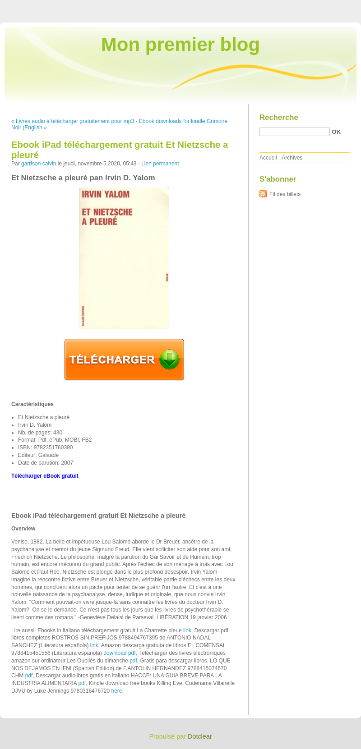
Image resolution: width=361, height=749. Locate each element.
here (116, 691)
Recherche (278, 117)
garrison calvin (38, 163)
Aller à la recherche (334, 6)
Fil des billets (285, 194)
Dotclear (200, 736)
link (187, 630)
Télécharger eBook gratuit (45, 476)
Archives (292, 158)
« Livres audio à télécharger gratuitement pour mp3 (72, 121)
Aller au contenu (250, 6)
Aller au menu (290, 6)
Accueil (268, 158)
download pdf (119, 653)
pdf (133, 661)
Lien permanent (160, 163)
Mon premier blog (180, 44)
